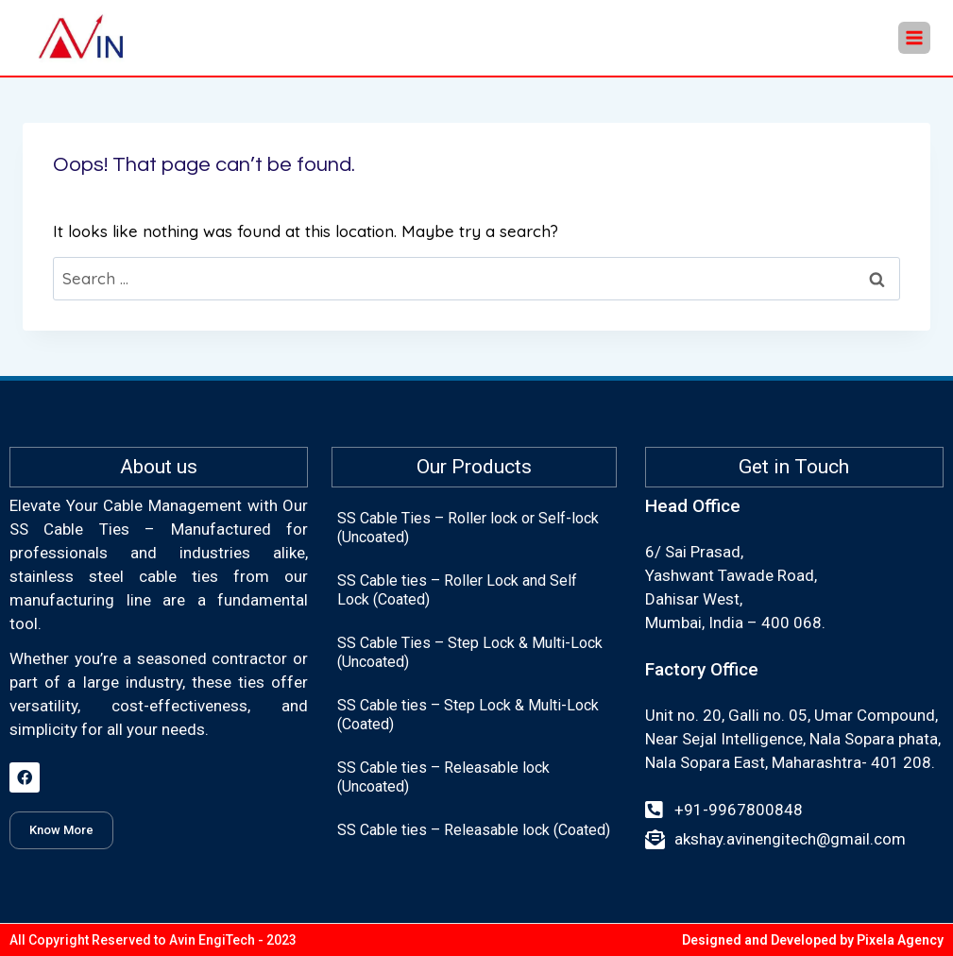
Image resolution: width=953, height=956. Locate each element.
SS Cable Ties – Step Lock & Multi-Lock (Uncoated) (470, 652)
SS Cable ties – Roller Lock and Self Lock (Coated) (457, 590)
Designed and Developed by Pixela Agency (813, 939)
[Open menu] (914, 38)
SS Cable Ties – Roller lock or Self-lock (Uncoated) (468, 527)
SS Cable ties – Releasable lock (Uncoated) (443, 777)
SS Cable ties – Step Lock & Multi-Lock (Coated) (468, 714)
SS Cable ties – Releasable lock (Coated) (473, 830)
